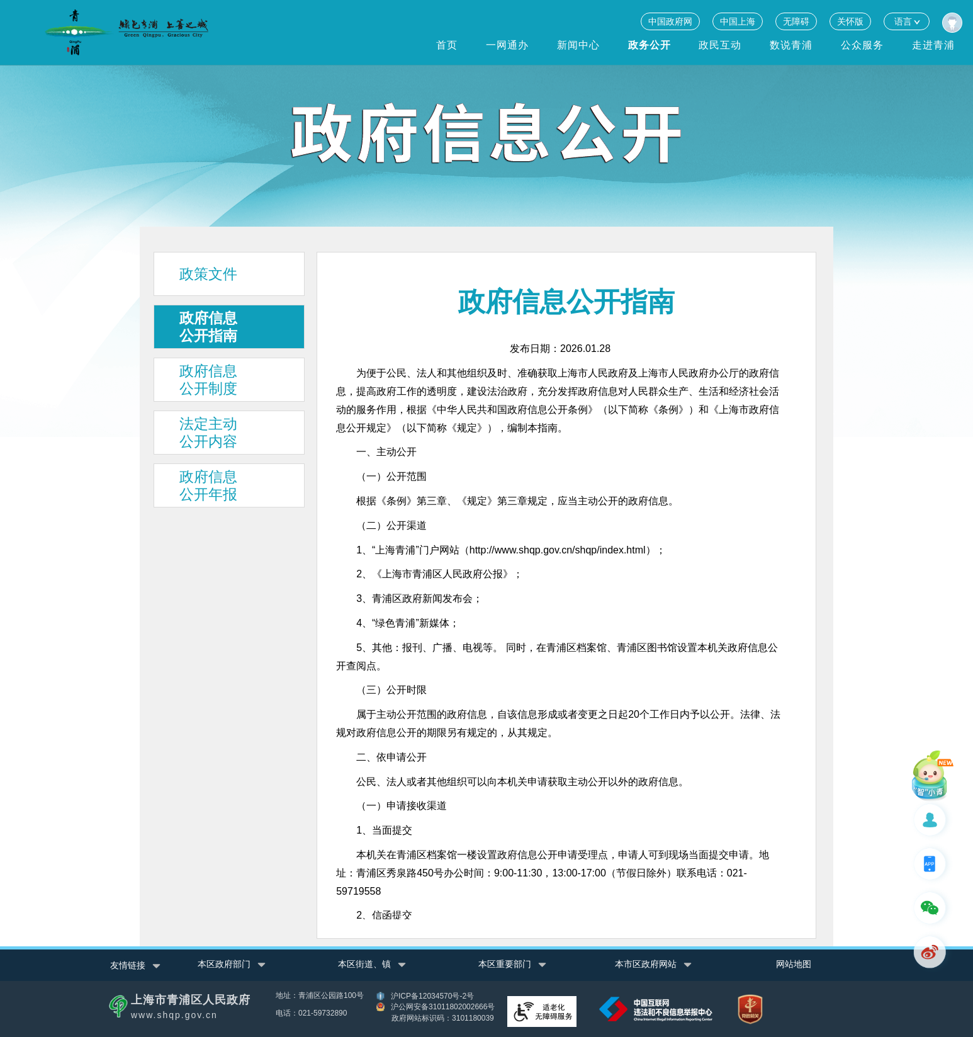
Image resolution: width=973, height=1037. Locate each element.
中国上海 (737, 21)
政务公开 (649, 45)
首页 (447, 45)
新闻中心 (578, 45)
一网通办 (507, 45)
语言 (906, 21)
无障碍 (796, 21)
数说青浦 (791, 45)
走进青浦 (933, 45)
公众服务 (862, 45)
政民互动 (720, 45)
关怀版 (850, 21)
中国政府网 (670, 21)
